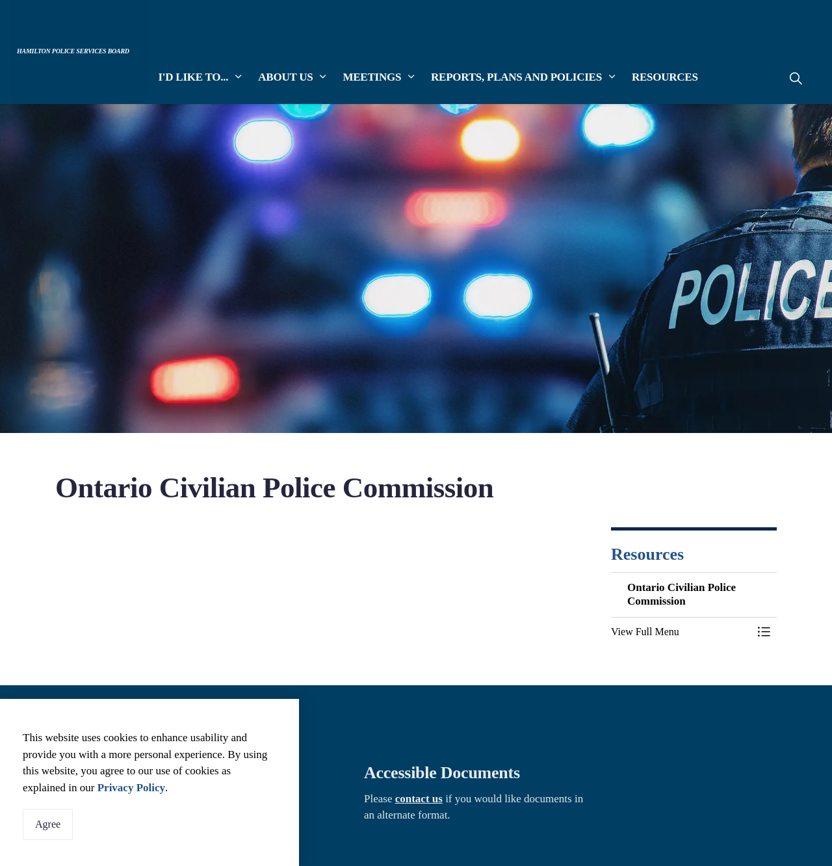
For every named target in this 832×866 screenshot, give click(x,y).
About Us (286, 78)
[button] (681, 632)
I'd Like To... (194, 78)
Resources (665, 78)
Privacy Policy (131, 787)
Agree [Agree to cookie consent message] (47, 824)
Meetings (372, 78)
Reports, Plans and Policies (516, 78)
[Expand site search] (796, 78)
